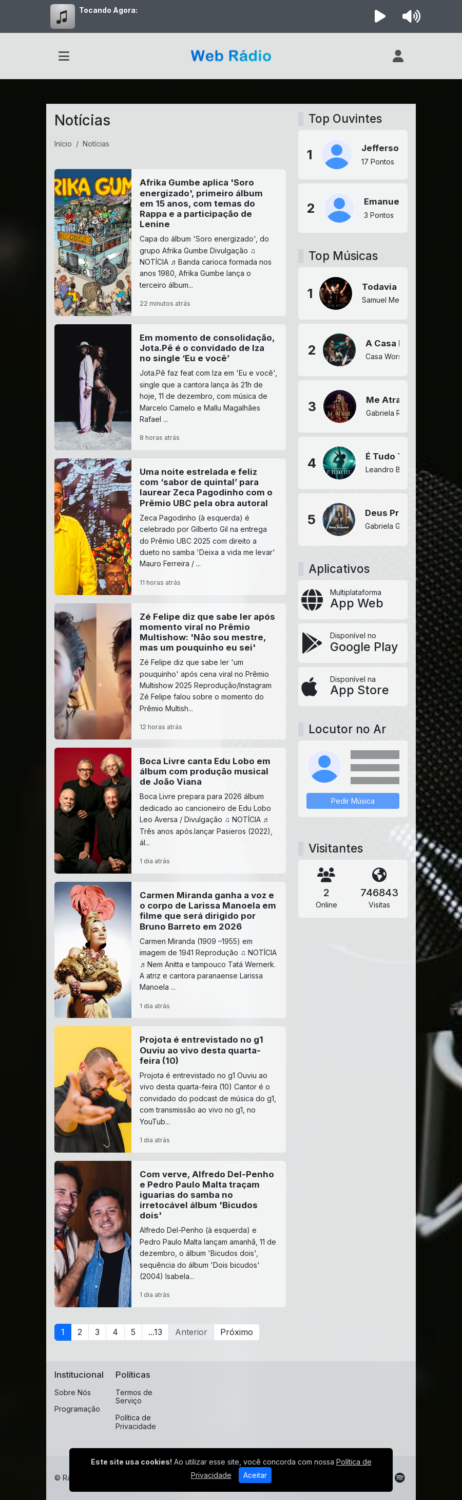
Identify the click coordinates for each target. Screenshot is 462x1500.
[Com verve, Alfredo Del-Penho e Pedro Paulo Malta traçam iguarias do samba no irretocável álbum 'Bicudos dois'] (170, 1234)
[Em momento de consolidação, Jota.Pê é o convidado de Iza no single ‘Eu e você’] (170, 387)
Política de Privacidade (136, 1422)
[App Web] (353, 600)
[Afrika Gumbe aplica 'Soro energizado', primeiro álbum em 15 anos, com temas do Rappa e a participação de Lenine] (170, 242)
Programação (77, 1408)
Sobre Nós (72, 1392)
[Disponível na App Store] (353, 687)
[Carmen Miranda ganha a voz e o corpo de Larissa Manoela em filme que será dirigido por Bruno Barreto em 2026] (170, 950)
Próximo (236, 1332)
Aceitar (255, 1475)
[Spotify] (400, 1478)
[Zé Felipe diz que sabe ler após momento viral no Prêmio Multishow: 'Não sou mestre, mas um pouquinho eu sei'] (170, 671)
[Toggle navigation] (63, 56)
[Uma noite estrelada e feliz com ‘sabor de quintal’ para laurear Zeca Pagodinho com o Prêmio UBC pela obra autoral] (170, 526)
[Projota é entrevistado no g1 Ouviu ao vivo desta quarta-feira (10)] (170, 1089)
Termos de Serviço (134, 1396)
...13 (155, 1332)
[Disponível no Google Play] (353, 643)
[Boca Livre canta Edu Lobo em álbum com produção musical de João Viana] (170, 811)
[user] (398, 56)
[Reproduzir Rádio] (380, 16)
